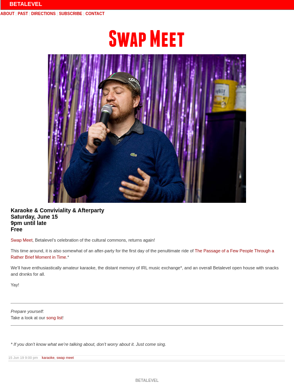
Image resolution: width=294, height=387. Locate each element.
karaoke (48, 358)
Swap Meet (147, 39)
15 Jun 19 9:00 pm (23, 358)
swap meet (65, 358)
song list (54, 317)
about (7, 13)
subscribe (70, 13)
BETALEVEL (26, 4)
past (23, 13)
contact (95, 13)
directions (43, 13)
